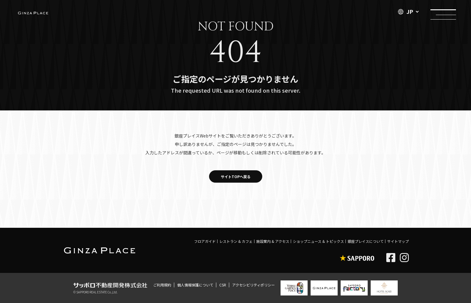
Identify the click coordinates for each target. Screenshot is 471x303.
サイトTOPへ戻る (236, 176)
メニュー (443, 11)
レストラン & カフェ (236, 241)
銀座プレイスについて (366, 241)
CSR (222, 284)
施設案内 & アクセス (272, 241)
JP (405, 11)
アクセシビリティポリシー (253, 284)
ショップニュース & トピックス (318, 241)
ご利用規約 (162, 284)
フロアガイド (205, 241)
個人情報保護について (195, 284)
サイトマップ (398, 241)
